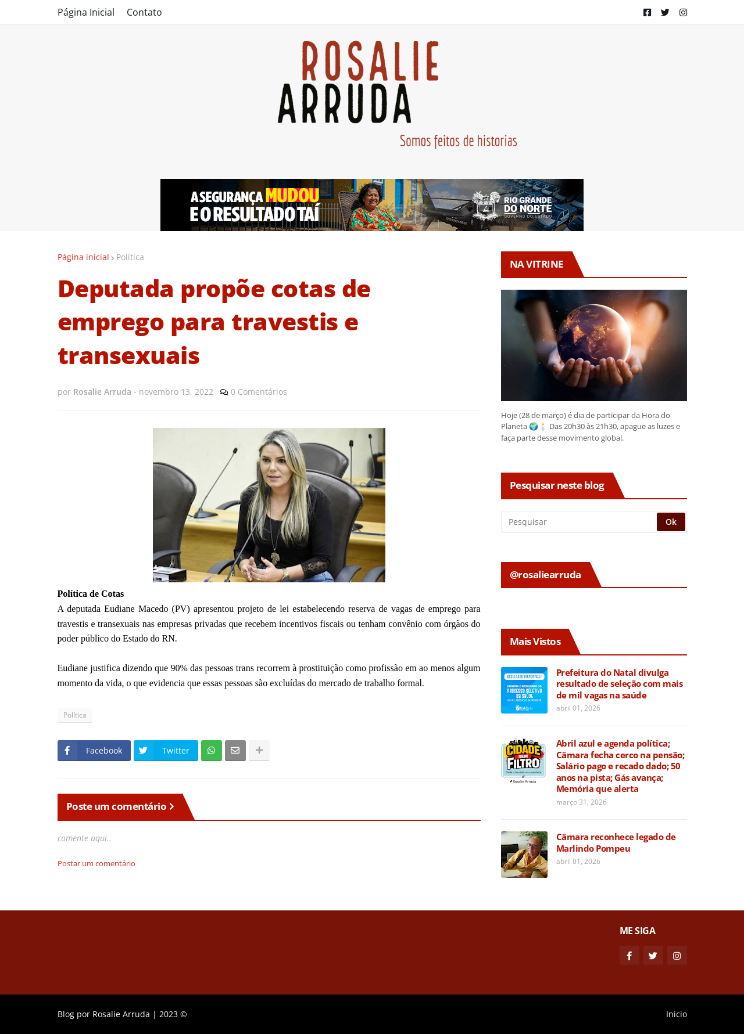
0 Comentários (259, 391)
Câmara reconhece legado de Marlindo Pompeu (616, 842)
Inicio (676, 1013)
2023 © (173, 1013)
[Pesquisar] (580, 522)
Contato (144, 12)
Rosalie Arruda (121, 1013)
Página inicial (83, 256)
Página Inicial (86, 12)
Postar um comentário (96, 863)
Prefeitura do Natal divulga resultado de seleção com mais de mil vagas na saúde (619, 684)
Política (130, 256)
